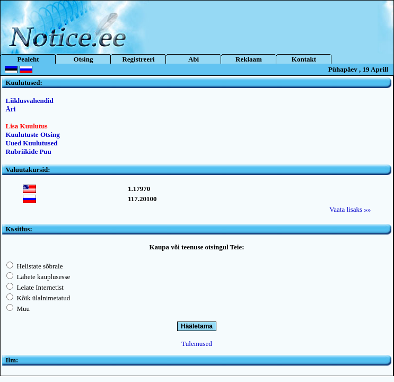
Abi (193, 59)
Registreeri (138, 59)
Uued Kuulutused (32, 143)
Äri (11, 109)
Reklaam (248, 59)
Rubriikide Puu (28, 151)
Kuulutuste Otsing (33, 134)
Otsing (83, 59)
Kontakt (304, 59)
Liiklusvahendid (30, 101)
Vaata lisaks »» (350, 209)
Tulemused (196, 344)
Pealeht (28, 59)
